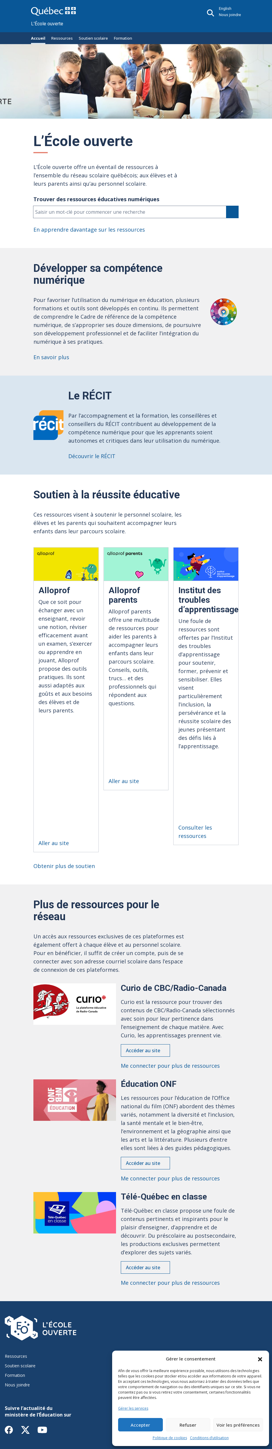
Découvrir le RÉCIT (91, 456)
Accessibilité (68, 1402)
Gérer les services (133, 1408)
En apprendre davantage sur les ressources (89, 229)
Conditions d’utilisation (209, 1437)
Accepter (140, 1425)
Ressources (62, 38)
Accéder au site (143, 977)
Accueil (38, 38)
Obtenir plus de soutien (64, 792)
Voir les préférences (238, 1425)
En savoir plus (51, 357)
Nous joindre (230, 15)
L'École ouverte (47, 24)
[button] (260, 1359)
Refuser (188, 1425)
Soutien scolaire (93, 38)
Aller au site (53, 770)
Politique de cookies (170, 1437)
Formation (123, 38)
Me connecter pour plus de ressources (170, 992)
